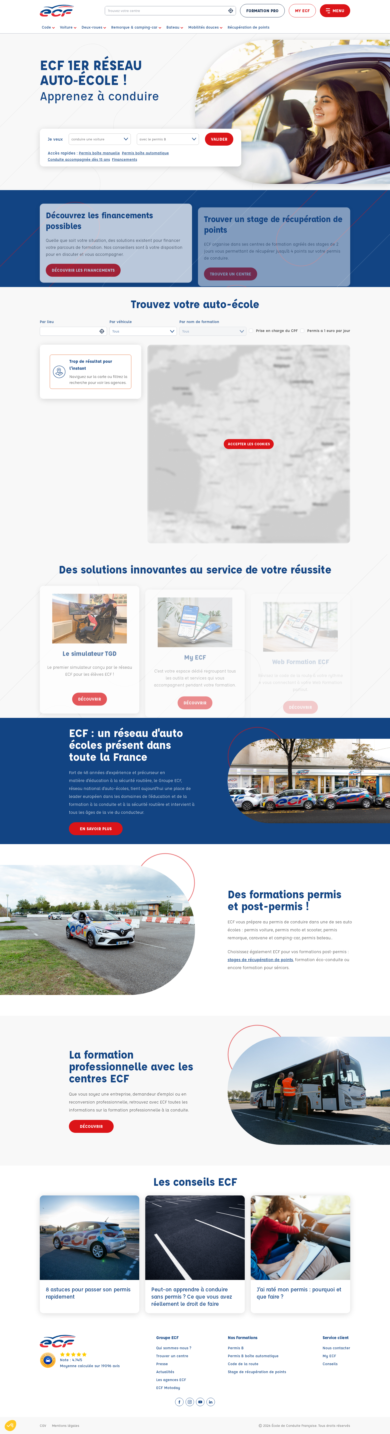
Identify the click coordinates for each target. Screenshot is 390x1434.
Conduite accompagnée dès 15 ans (79, 159)
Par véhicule (120, 321)
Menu (335, 10)
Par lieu (47, 321)
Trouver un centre (172, 1355)
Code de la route (243, 1363)
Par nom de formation (199, 321)
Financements (124, 159)
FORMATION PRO (262, 10)
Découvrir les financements (83, 281)
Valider (219, 139)
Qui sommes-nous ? (173, 1348)
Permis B (236, 1348)
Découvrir (89, 710)
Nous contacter (336, 1348)
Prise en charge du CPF (277, 330)
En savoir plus (96, 828)
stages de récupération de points (260, 959)
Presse (162, 1363)
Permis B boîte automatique (253, 1355)
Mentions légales (65, 1425)
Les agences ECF (171, 1379)
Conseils (330, 1363)
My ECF (302, 10)
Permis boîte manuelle (99, 153)
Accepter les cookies (249, 444)
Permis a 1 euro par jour (328, 330)
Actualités (165, 1371)
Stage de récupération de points (257, 1371)
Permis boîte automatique (145, 153)
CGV (43, 1425)
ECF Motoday (168, 1387)
